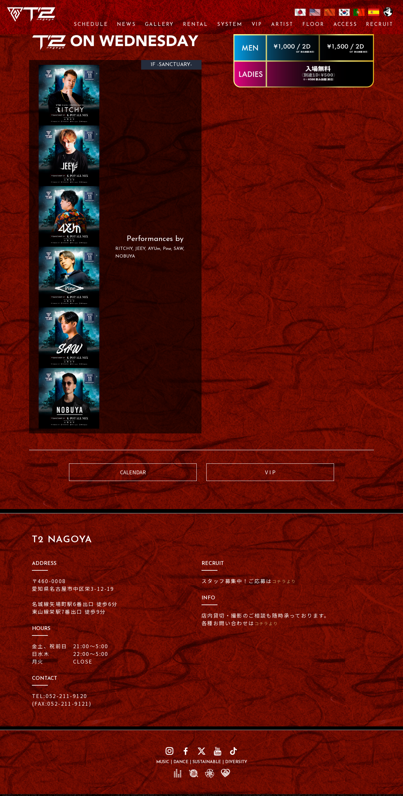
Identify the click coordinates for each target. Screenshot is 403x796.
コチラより (286, 583)
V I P (270, 473)
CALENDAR (132, 473)
